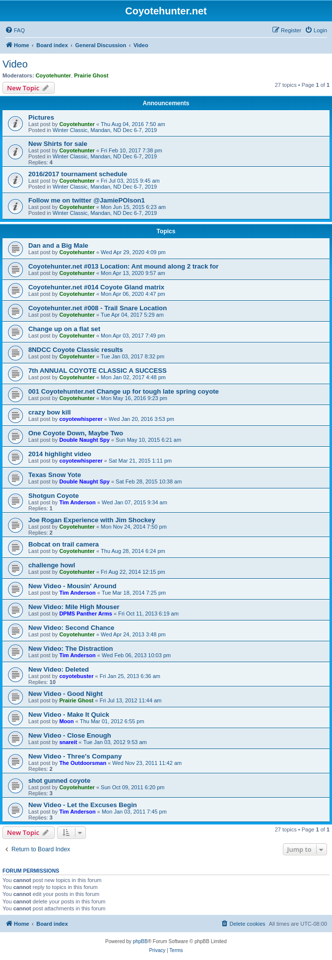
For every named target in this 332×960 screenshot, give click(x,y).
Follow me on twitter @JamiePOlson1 (86, 200)
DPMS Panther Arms (85, 614)
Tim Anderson (77, 502)
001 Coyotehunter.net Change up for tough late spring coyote (123, 391)
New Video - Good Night (65, 693)
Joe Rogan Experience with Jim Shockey (91, 520)
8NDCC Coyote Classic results (75, 349)
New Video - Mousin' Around (72, 586)
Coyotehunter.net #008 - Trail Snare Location (97, 308)
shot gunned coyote (59, 780)
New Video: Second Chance (71, 627)
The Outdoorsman (82, 763)
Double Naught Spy (84, 440)
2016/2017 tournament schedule (77, 174)
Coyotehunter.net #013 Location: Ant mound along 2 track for (123, 266)
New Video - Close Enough (69, 735)
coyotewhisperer (80, 419)
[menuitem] (15, 30)
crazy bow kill (49, 412)
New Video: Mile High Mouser (74, 607)
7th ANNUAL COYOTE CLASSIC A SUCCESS (97, 370)
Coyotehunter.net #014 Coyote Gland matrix (96, 287)
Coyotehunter (53, 75)
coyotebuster (76, 676)
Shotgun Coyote (53, 495)
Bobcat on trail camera (63, 544)
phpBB (140, 941)
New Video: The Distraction (70, 648)
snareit (68, 742)
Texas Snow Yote (54, 475)
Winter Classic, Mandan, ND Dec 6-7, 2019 (105, 130)
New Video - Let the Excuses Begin (82, 805)
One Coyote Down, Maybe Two (75, 433)
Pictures (41, 117)
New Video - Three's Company (75, 756)
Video (15, 64)
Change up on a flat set (64, 329)
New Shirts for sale (57, 143)
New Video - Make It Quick (68, 714)
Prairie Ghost (91, 75)
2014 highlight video (59, 454)
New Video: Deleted (58, 669)
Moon (66, 721)
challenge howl (51, 565)
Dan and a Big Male (58, 245)
